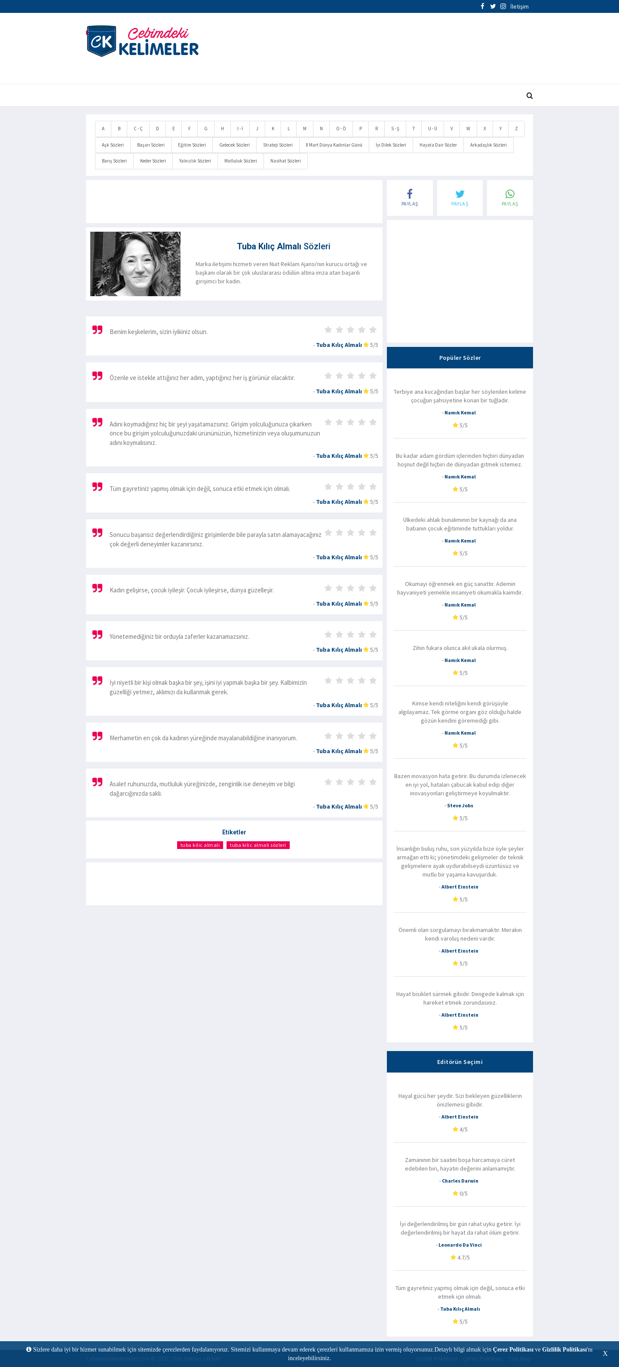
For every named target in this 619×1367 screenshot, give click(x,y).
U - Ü (432, 129)
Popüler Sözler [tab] (460, 358)
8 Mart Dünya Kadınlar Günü (334, 145)
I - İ (240, 129)
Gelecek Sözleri (234, 145)
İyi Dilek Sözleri (391, 145)
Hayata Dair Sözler (438, 145)
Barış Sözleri (114, 161)
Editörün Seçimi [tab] (460, 1062)
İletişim (519, 6)
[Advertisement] (386, 49)
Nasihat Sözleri (285, 161)
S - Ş (395, 129)
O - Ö (341, 129)
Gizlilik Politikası (564, 1349)
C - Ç (138, 129)
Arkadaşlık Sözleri (488, 145)
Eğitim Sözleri (192, 145)
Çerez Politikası (513, 1349)
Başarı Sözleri (151, 145)
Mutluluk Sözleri (240, 161)
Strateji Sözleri (278, 145)
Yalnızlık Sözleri (195, 161)
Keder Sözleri (153, 161)
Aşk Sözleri (113, 145)
